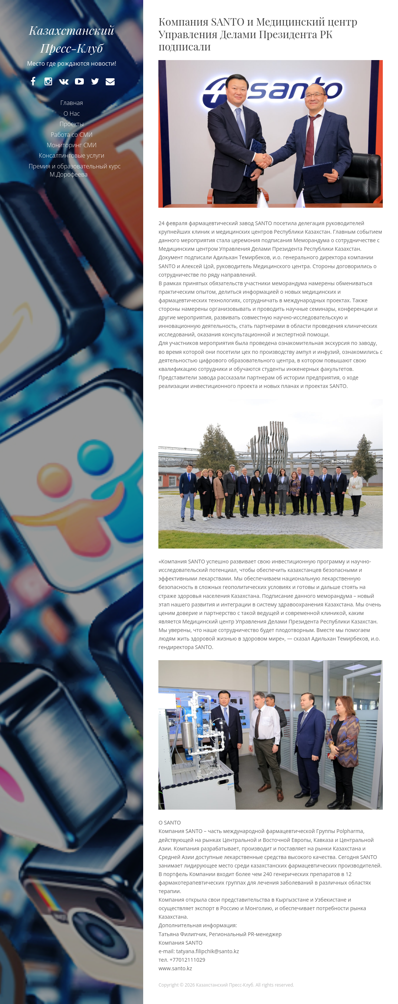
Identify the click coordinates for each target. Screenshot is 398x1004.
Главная (71, 103)
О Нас (71, 113)
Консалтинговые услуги (72, 155)
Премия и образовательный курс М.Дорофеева (75, 170)
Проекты (72, 124)
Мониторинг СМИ (71, 145)
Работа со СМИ (72, 135)
